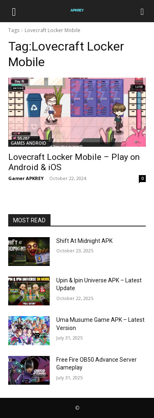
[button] (14, 11)
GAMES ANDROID (28, 143)
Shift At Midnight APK (84, 241)
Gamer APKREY (26, 178)
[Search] (142, 11)
